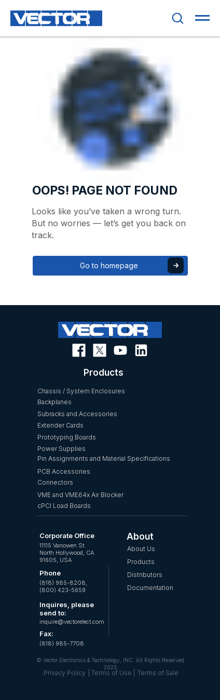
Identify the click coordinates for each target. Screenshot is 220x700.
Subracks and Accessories (77, 414)
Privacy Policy (65, 673)
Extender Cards (60, 425)
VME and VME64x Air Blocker (80, 495)
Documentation (150, 588)
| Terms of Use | (111, 673)
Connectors (55, 482)
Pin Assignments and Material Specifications (103, 458)
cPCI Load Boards (64, 506)
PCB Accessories (63, 471)
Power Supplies (61, 448)
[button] (177, 17)
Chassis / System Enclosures (81, 391)
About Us (141, 549)
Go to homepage (109, 265)
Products (141, 562)
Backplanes (54, 402)
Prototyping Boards (66, 437)
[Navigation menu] (202, 18)
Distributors (144, 575)
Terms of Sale (158, 673)
